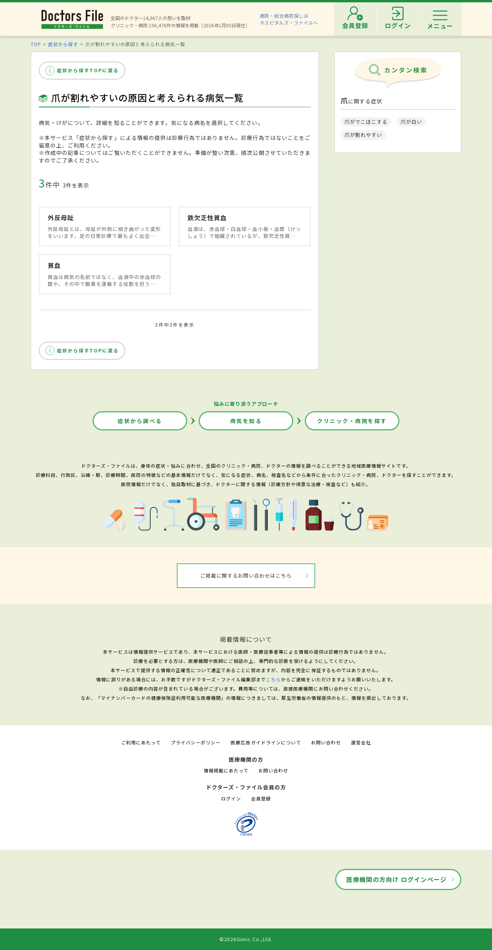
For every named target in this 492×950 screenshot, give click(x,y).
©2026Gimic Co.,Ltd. (246, 939)
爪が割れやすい (363, 134)
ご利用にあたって (141, 742)
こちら (273, 679)
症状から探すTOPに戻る (88, 70)
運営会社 (361, 742)
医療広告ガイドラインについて (266, 742)
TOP (36, 44)
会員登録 (261, 798)
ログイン (231, 798)
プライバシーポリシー (196, 742)
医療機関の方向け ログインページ (396, 879)
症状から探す (63, 44)
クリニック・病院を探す (352, 421)
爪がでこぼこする (365, 121)
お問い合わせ (326, 742)
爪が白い (411, 121)
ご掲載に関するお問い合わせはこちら (246, 575)
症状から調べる (140, 421)
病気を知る (246, 421)
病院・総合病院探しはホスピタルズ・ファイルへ (289, 19)
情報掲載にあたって (226, 770)
